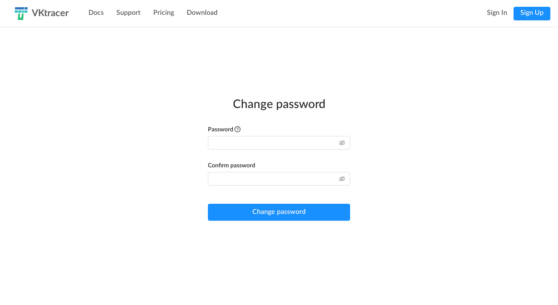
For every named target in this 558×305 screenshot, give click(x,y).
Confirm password (231, 166)
